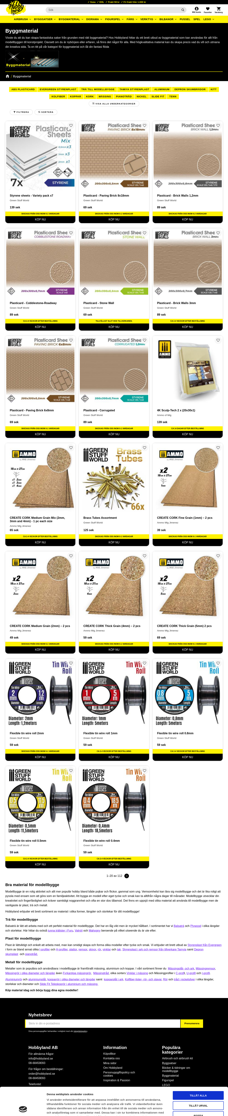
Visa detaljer (193, 1108)
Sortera (47, 112)
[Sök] (182, 10)
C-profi (180, 973)
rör (99, 949)
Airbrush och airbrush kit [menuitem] (177, 1058)
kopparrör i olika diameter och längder (71, 979)
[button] (208, 10)
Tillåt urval (198, 1079)
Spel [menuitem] (196, 19)
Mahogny (94, 930)
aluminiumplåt (37, 979)
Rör (165, 979)
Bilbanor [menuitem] (166, 19)
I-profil (206, 973)
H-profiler (62, 949)
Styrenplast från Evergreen (204, 945)
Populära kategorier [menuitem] (172, 1050)
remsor (83, 949)
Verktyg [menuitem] (146, 19)
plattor (73, 949)
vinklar (107, 949)
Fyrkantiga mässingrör (77, 973)
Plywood (195, 925)
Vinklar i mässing (137, 973)
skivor (92, 949)
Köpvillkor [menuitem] (109, 1053)
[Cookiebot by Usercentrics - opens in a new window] (23, 1109)
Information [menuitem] (115, 1047)
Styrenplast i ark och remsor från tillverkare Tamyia (154, 949)
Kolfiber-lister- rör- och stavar (143, 979)
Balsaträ (179, 925)
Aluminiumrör (13, 979)
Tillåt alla (198, 1068)
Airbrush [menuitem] (21, 19)
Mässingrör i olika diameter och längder (30, 973)
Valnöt (79, 930)
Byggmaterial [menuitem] (69, 19)
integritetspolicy (80, 1031)
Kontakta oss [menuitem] (111, 1058)
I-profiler (44, 949)
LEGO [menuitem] (207, 19)
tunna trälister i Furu (60, 930)
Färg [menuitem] (130, 19)
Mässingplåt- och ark (181, 968)
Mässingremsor (205, 968)
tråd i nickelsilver (184, 979)
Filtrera (23, 112)
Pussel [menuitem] (185, 19)
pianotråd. (31, 954)
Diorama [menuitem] (92, 19)
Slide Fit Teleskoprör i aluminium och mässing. (69, 984)
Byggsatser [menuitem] (43, 19)
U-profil (191, 973)
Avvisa (198, 1089)
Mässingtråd (101, 973)
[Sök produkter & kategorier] (112, 10)
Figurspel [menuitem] (112, 19)
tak (119, 949)
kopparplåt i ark (113, 979)
